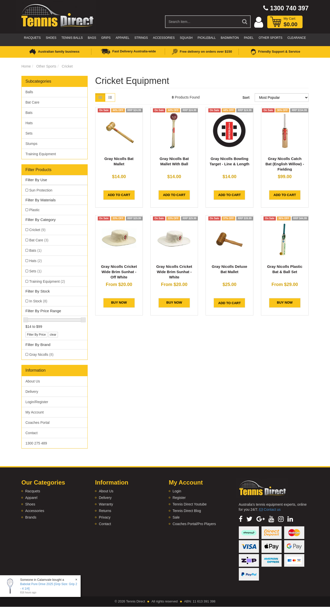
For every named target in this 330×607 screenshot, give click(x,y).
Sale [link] (176, 517)
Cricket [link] (37, 230)
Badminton (230, 38)
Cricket (67, 66)
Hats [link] (35, 261)
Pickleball (206, 38)
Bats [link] (35, 250)
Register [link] (179, 498)
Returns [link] (105, 511)
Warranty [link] (106, 504)
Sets (28, 133)
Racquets (32, 38)
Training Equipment (40, 154)
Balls (29, 92)
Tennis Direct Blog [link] (187, 511)
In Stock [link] (38, 301)
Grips (106, 38)
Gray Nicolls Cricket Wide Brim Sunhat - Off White (119, 271)
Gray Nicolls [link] (41, 355)
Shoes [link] (30, 504)
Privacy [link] (104, 517)
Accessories (164, 38)
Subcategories (38, 81)
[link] (241, 519)
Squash (186, 38)
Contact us (270, 509)
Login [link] (177, 491)
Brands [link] (30, 517)
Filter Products (38, 170)
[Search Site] (245, 21)
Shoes (51, 38)
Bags (92, 38)
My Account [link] (34, 412)
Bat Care (32, 102)
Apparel (122, 38)
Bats (28, 113)
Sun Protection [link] (40, 190)
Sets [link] (35, 271)
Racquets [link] (32, 491)
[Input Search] (202, 21)
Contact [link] (31, 433)
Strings (141, 38)
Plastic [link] (34, 210)
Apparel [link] (31, 498)
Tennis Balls (72, 38)
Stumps (31, 144)
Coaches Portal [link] (37, 423)
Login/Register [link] (36, 402)
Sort (245, 97)
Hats (29, 123)
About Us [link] (32, 381)
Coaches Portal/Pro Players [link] (194, 524)
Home (26, 66)
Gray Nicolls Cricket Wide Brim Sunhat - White (174, 271)
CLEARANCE (296, 38)
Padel (248, 38)
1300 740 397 (286, 8)
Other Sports (270, 38)
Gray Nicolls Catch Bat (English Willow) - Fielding (285, 163)
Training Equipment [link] (47, 281)
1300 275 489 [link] (36, 443)
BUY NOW (119, 302)
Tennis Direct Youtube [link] (190, 504)
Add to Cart (119, 195)
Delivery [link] (31, 392)
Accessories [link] (34, 511)
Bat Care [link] (38, 240)
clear (53, 334)
